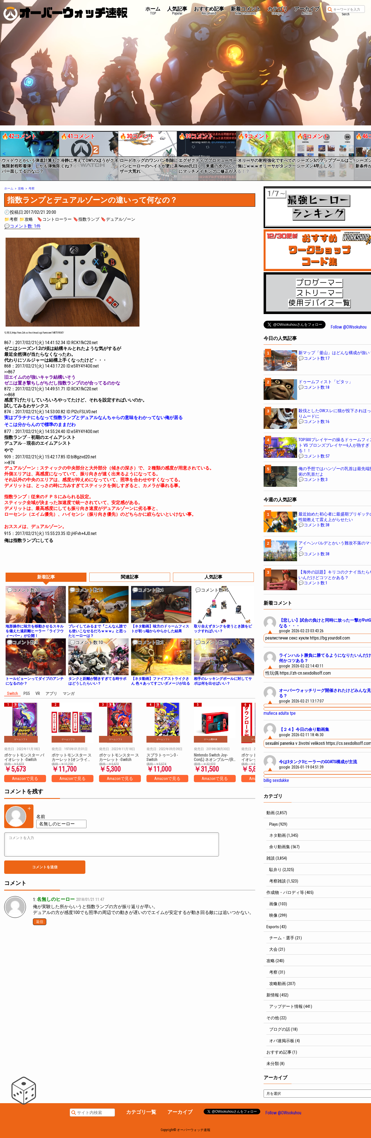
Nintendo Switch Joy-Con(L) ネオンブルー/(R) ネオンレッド (214, 757)
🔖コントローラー (54, 219)
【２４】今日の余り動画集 (304, 729)
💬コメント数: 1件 (22, 226)
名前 (40, 816)
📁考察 (11, 219)
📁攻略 (26, 219)
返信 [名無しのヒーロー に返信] (39, 922)
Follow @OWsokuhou (349, 327)
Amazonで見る (25, 778)
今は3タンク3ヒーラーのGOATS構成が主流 (318, 761)
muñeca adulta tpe (280, 713)
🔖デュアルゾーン (118, 219)
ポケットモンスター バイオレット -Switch (24, 757)
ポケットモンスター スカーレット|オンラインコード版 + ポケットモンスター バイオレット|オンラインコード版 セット (72, 757)
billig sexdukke (276, 780)
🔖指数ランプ (86, 219)
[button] (4, 154)
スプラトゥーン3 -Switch (162, 757)
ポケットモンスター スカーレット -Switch (119, 757)
